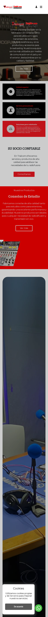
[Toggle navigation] (41, 7)
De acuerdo (18, 607)
